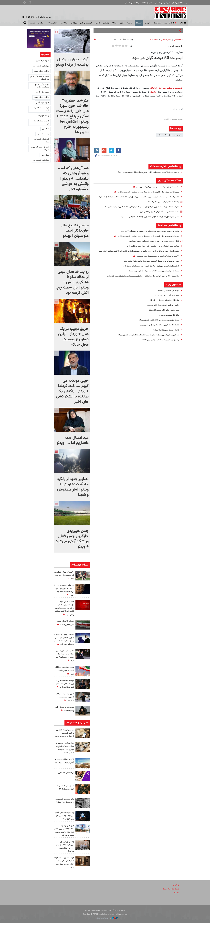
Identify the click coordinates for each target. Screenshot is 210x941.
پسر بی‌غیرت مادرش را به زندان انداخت (64, 718)
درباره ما (175, 903)
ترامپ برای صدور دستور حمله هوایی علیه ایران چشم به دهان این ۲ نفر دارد (147, 220)
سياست (157, 23)
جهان (147, 23)
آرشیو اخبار (169, 23)
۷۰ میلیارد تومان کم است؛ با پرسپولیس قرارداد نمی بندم (155, 187)
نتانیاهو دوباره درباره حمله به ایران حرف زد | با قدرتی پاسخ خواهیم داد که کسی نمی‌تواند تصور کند (137, 210)
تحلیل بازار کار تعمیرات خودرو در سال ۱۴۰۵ (64, 799)
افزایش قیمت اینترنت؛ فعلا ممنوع (165, 337)
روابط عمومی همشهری (126, 2)
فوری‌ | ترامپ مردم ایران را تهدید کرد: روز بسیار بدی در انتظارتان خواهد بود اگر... (145, 192)
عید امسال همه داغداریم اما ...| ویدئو (73, 440)
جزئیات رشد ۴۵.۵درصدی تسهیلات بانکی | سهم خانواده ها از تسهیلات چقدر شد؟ (145, 172)
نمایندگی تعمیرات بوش (41, 141)
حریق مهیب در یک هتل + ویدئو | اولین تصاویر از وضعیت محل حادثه (73, 337)
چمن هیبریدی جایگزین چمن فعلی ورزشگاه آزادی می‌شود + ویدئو (72, 539)
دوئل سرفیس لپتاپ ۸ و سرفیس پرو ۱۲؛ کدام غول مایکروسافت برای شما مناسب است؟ (64, 760)
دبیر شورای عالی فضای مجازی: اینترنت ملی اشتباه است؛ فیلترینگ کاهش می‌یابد (145, 341)
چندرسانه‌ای (52, 23)
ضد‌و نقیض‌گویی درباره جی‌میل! (165, 302)
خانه (183, 23)
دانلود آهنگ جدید (41, 71)
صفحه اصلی (178, 39)
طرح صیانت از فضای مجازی (169, 135)
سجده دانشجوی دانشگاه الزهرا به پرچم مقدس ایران (157, 215)
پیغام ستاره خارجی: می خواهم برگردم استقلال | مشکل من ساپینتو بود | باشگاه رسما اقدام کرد (139, 283)
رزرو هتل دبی (43, 134)
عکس (40, 23)
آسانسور (45, 128)
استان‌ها (64, 23)
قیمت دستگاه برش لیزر (41, 109)
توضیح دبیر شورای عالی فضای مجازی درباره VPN (158, 346)
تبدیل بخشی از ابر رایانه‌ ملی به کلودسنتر (162, 317)
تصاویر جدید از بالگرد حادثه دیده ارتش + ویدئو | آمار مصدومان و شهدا (73, 487)
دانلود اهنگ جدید (41, 97)
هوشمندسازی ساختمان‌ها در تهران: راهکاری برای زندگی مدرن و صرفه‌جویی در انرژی (65, 879)
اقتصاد (139, 23)
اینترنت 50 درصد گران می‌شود (157, 58)
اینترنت (154, 92)
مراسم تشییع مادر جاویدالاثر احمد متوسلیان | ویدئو (75, 230)
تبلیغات (176, 911)
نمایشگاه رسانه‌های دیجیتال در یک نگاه (162, 307)
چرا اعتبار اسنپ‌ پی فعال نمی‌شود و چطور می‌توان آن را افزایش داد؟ (65, 829)
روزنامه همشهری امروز (179, 2)
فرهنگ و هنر (86, 23)
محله (114, 23)
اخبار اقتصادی (166, 39)
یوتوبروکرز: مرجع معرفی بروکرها (42, 86)
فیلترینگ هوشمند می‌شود (168, 322)
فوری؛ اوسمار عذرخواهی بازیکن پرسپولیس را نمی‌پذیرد (64, 703)
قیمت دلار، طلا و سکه (169, 907)
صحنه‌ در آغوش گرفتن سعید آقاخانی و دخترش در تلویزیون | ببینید (151, 278)
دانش (97, 23)
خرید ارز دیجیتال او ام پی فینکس (39, 78)
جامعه (130, 23)
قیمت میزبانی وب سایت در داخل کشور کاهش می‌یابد (156, 327)
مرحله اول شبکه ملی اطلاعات (166, 297)
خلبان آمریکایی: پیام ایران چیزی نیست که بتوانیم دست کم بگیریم (151, 244)
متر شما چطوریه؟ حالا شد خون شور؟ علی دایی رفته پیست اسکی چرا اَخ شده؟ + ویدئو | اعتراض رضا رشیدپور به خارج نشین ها (72, 116)
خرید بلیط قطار (42, 102)
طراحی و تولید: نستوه (107, 936)
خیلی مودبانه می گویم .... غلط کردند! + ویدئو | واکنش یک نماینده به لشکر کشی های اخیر (72, 391)
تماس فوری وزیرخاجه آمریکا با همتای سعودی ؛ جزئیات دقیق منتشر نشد (148, 268)
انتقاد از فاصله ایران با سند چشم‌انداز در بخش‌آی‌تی (158, 332)
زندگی (106, 23)
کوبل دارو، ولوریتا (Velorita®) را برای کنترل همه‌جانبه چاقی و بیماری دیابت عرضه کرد (64, 845)
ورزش (74, 23)
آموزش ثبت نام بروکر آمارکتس (40, 148)
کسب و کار (30, 23)
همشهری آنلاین (170, 13)
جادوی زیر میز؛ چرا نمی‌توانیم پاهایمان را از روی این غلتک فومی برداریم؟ (64, 861)
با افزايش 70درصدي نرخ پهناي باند (166, 53)
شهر (122, 23)
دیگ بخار (45, 155)
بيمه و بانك (154, 39)
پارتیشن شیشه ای (41, 66)
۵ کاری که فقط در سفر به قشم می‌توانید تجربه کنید (64, 774)
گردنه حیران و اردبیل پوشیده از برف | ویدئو (72, 62)
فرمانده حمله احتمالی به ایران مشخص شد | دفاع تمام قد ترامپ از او (150, 249)
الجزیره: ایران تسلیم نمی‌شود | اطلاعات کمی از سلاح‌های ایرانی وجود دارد (148, 273)
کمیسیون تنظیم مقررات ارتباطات (166, 88)
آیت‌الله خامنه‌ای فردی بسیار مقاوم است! (162, 205)
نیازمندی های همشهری (159, 2)
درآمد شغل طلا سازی (65, 784)
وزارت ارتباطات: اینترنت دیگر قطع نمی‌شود (161, 312)
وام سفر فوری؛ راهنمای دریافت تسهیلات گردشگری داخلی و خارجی (64, 744)
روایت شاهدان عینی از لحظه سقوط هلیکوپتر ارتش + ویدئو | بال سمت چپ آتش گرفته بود (72, 282)
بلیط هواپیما (43, 115)
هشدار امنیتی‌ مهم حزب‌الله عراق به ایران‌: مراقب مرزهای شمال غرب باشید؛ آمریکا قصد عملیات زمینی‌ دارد (64, 608)
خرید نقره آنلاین (42, 60)
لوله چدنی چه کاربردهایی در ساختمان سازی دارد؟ (64, 814)
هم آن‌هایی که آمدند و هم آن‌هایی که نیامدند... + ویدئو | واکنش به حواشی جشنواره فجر (73, 178)
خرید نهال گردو (42, 92)
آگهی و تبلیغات (142, 2)
